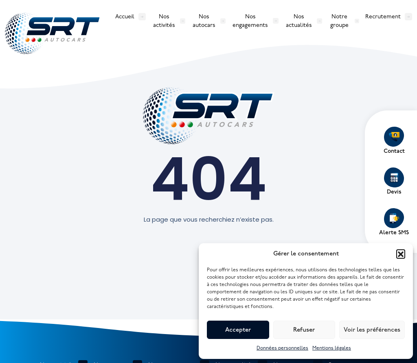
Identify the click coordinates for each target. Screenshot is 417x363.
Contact (394, 140)
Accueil (124, 16)
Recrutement (383, 16)
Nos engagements (250, 21)
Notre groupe (339, 21)
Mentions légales (331, 348)
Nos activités (164, 21)
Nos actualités (299, 21)
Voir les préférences (372, 330)
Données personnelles (282, 348)
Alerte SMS (394, 222)
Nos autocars (204, 21)
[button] (401, 254)
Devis (394, 181)
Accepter (238, 330)
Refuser (304, 330)
